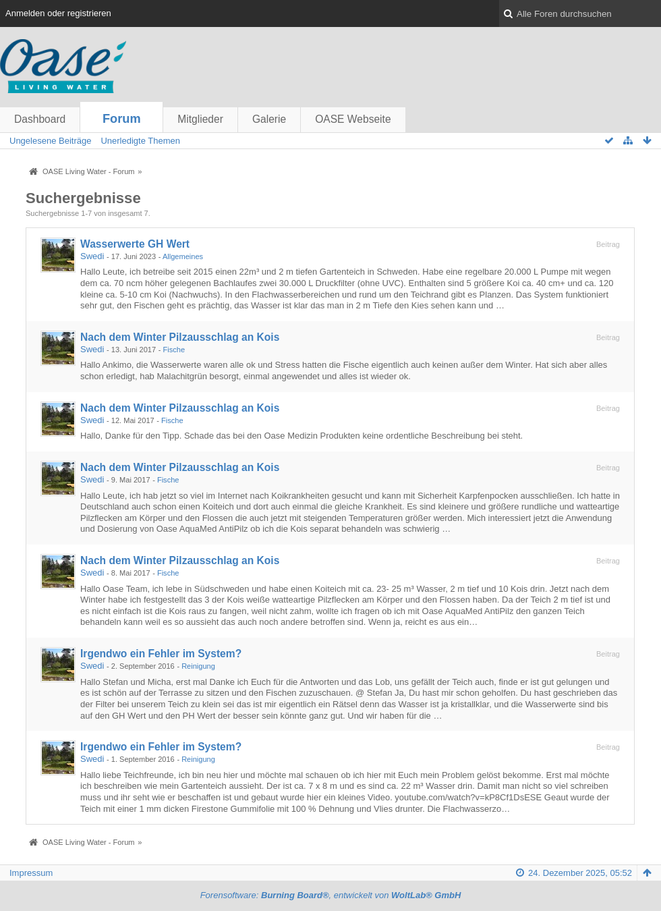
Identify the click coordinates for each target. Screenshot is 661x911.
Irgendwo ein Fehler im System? (160, 653)
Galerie (269, 119)
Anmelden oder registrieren (58, 13)
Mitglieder (200, 119)
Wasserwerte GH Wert (135, 244)
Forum (122, 119)
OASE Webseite (353, 119)
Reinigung (198, 666)
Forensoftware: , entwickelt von (330, 895)
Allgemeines (183, 256)
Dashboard (39, 119)
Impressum (31, 873)
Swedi (92, 256)
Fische (174, 350)
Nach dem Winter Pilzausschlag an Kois (179, 337)
